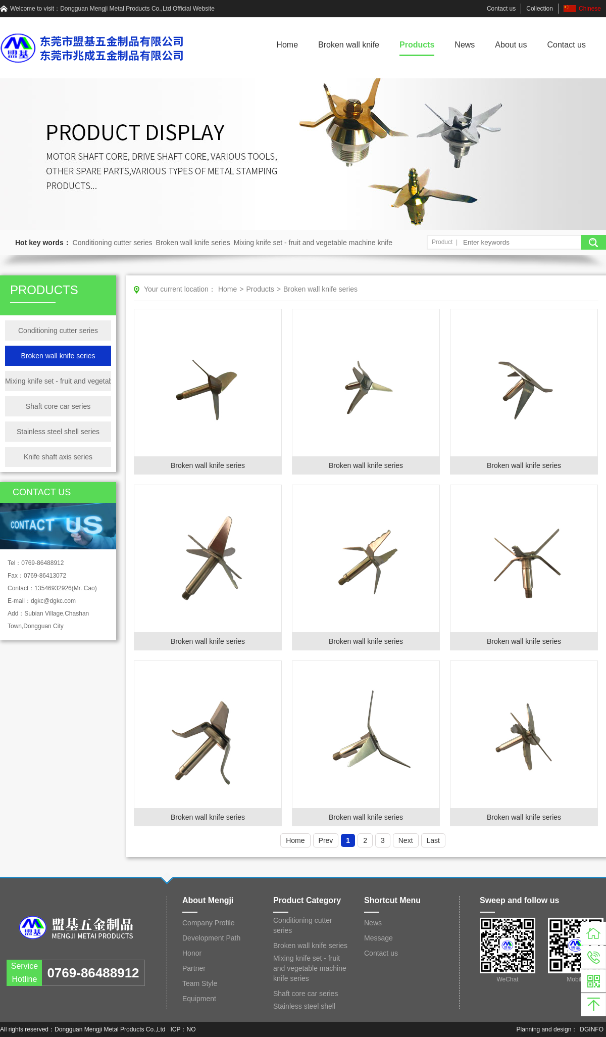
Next (405, 840)
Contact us (501, 8)
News (464, 44)
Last (433, 840)
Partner (194, 968)
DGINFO (591, 1029)
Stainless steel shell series (58, 432)
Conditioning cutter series (113, 243)
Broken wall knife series (193, 243)
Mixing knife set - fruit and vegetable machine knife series (58, 381)
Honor (191, 953)
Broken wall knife (348, 44)
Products (416, 44)
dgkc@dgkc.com (53, 600)
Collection (539, 8)
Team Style (199, 983)
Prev (326, 840)
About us (511, 44)
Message (378, 938)
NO (191, 1029)
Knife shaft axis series (58, 457)
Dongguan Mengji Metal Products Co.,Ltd (115, 8)
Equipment (199, 999)
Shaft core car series (58, 406)
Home (287, 44)
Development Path (211, 938)
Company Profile (208, 923)
